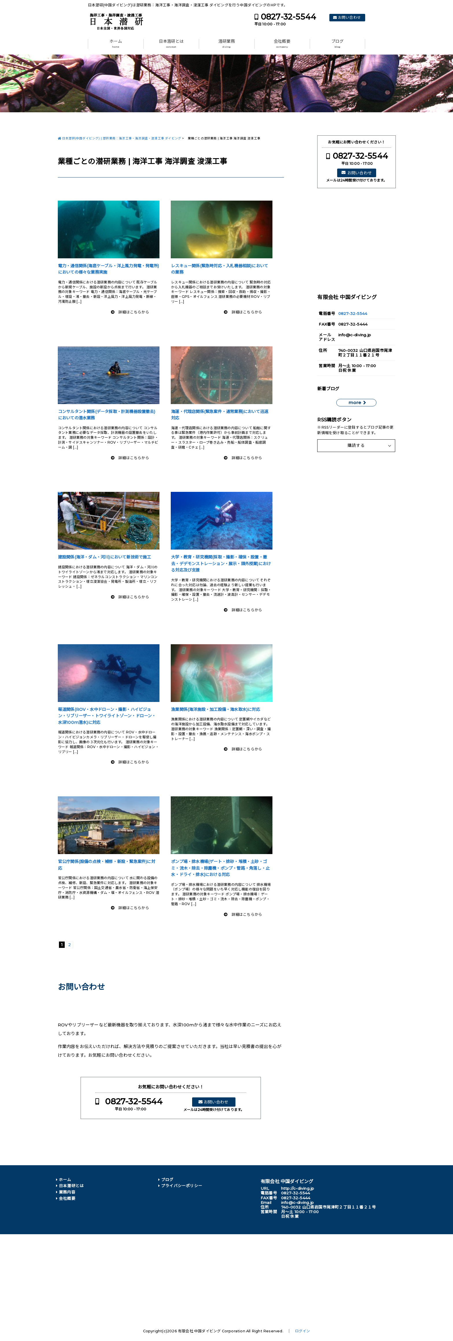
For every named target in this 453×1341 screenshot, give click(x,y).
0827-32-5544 (288, 17)
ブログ (337, 43)
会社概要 (282, 43)
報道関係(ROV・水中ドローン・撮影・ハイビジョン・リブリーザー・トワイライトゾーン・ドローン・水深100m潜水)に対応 (107, 716)
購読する (356, 445)
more (354, 402)
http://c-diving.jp (297, 1188)
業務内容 (67, 1192)
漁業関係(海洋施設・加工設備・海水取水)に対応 (215, 709)
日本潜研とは (171, 43)
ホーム (115, 43)
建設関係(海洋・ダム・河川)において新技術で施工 (104, 557)
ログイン (302, 1331)
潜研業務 (226, 43)
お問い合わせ (349, 17)
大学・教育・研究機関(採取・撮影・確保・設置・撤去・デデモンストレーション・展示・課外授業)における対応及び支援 (221, 563)
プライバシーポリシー (181, 1185)
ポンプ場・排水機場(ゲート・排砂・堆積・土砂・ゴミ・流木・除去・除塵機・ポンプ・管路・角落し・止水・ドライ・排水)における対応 (220, 868)
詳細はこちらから (133, 312)
